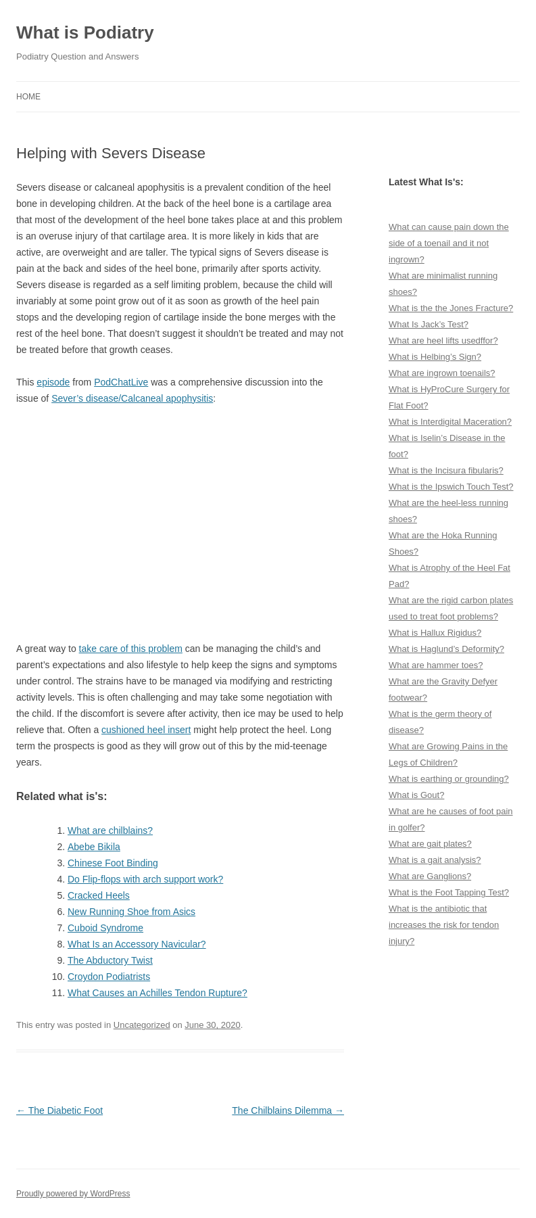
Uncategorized (142, 1025)
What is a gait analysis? (435, 860)
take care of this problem (130, 648)
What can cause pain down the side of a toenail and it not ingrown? (449, 243)
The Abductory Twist (110, 960)
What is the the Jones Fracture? (451, 308)
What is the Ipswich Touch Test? (451, 487)
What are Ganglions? (430, 876)
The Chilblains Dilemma (288, 1110)
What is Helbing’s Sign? (435, 357)
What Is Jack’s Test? (428, 324)
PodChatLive (121, 382)
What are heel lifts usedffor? (443, 340)
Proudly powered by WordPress (73, 1193)
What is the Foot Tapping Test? (449, 892)
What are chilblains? (110, 830)
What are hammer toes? (436, 665)
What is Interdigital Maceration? (450, 422)
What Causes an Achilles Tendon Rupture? (157, 992)
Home (28, 96)
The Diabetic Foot (59, 1110)
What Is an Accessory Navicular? (137, 944)
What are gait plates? (430, 844)
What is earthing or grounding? (449, 779)
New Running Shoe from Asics (131, 911)
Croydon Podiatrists (109, 976)
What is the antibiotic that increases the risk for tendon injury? (444, 925)
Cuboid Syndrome (105, 927)
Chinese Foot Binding (113, 863)
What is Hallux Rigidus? (435, 633)
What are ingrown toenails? (442, 373)
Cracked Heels (99, 895)
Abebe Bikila (94, 846)
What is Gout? (416, 795)
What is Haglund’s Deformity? (446, 649)
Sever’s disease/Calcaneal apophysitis (132, 398)
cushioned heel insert (146, 729)
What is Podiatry (85, 32)
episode (53, 382)
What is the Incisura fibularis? (446, 470)
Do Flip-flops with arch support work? (145, 879)
